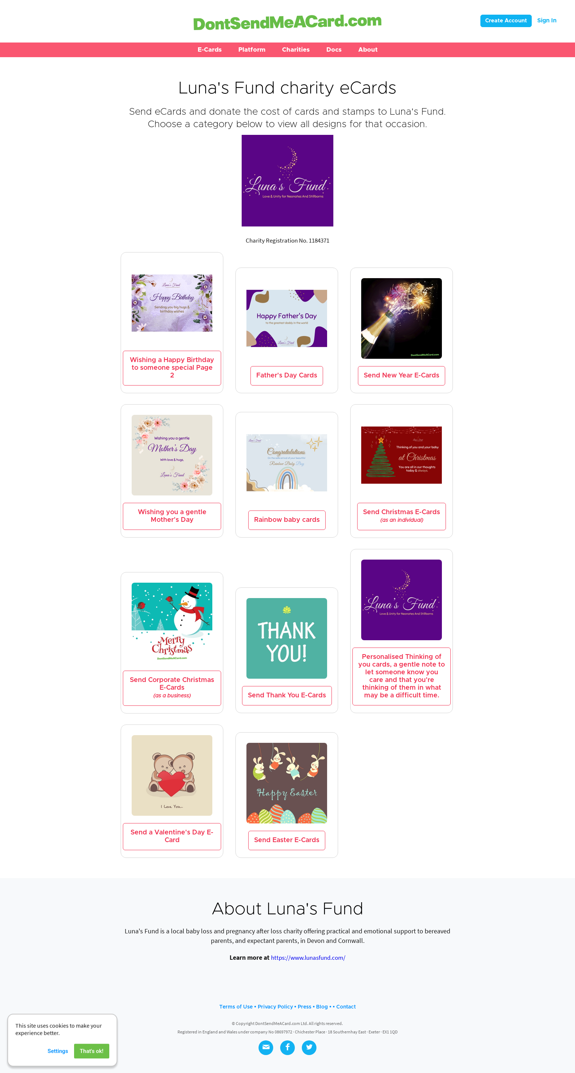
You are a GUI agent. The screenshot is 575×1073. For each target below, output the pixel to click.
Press (304, 1007)
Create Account (506, 20)
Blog (322, 1007)
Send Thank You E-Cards (287, 695)
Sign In (547, 20)
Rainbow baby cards (287, 520)
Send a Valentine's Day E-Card (172, 836)
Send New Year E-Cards (401, 375)
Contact (346, 1007)
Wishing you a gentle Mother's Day (172, 516)
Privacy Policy (275, 1007)
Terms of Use (236, 1007)
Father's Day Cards (286, 375)
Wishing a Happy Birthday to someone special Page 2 (172, 368)
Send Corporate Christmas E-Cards (172, 688)
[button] (209, 50)
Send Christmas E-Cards (401, 516)
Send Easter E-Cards (286, 840)
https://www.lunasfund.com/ (308, 958)
